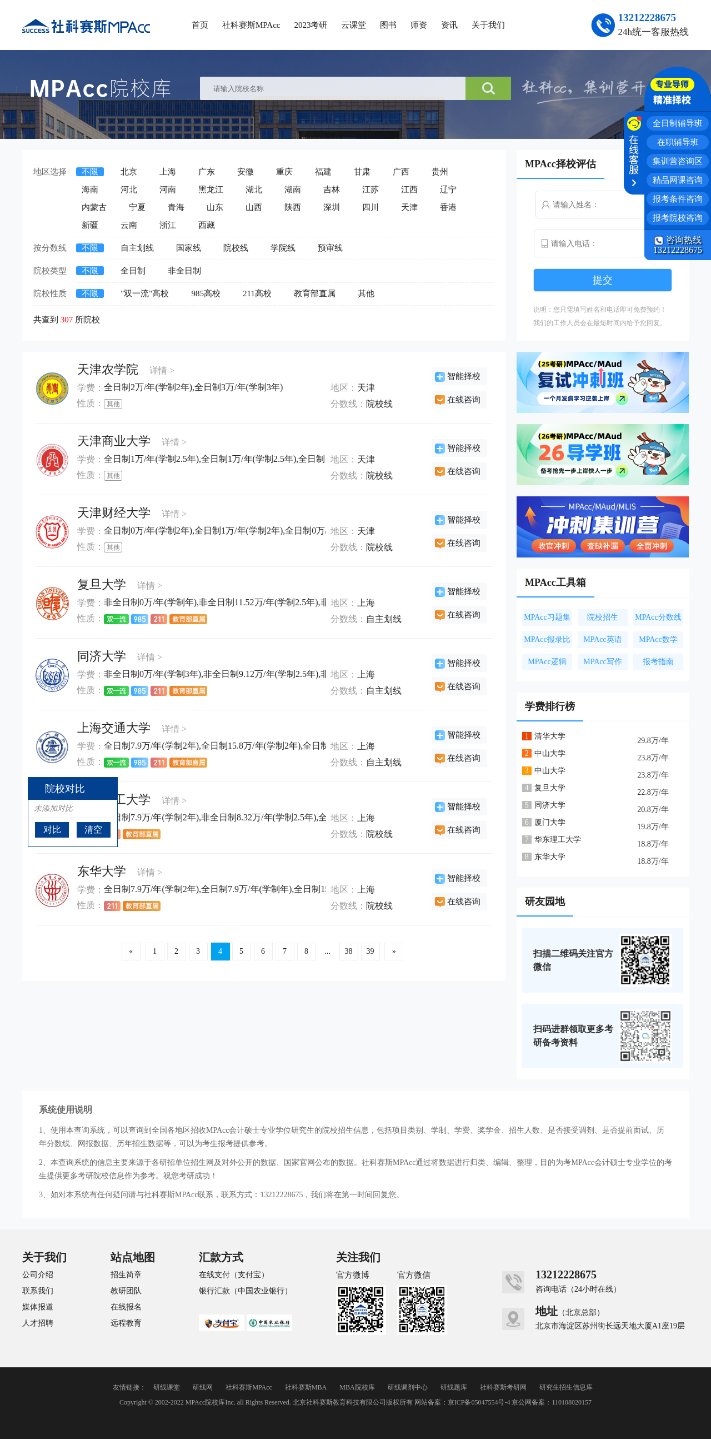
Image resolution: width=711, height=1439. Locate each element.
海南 (90, 189)
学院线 (283, 247)
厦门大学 (549, 822)
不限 (90, 171)
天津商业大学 (114, 441)
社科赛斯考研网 (503, 1387)
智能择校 (463, 376)
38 (349, 951)
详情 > (161, 370)
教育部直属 (315, 293)
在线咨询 (463, 399)
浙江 (167, 225)
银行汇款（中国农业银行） (245, 1291)
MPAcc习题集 (547, 617)
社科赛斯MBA (306, 1387)
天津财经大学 (114, 513)
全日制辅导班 (678, 123)
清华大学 (549, 736)
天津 (409, 207)
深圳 (331, 207)
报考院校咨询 (678, 217)
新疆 (90, 225)
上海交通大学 (114, 728)
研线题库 (453, 1387)
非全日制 (184, 270)
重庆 (284, 171)
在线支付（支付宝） (234, 1275)
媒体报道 (37, 1307)
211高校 (257, 293)
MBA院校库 (356, 1387)
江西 (409, 189)
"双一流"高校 (145, 293)
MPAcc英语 (602, 639)
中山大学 (549, 753)
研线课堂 (166, 1387)
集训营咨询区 (678, 161)
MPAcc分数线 (658, 617)
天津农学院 (107, 369)
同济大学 (101, 656)
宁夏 (137, 207)
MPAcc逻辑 (547, 662)
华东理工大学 (557, 839)
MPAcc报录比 (547, 639)
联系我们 (37, 1291)
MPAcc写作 (602, 662)
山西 (254, 207)
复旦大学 (101, 584)
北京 (129, 171)
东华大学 (101, 871)
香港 (448, 207)
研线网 (203, 1387)
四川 (370, 207)
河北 (129, 189)
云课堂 (353, 25)
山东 (215, 207)
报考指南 (658, 662)
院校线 (235, 247)
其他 (366, 293)
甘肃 (362, 171)
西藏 (206, 225)
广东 (206, 171)
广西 (401, 171)
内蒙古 (94, 207)
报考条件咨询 (678, 199)
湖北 (254, 189)
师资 (418, 25)
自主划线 (137, 247)
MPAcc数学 (658, 639)
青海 (176, 207)
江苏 (370, 189)
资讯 (449, 25)
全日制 (133, 270)
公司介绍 (37, 1275)
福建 (323, 171)
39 (370, 951)
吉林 (331, 189)
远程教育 (126, 1323)
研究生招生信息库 (566, 1387)
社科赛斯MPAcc (251, 25)
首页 (200, 25)
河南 (167, 189)
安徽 (245, 171)
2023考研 (310, 25)
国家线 (188, 247)
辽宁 (448, 189)
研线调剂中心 (408, 1387)
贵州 (440, 171)
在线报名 (126, 1307)
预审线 (330, 247)
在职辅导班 (678, 142)
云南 (129, 225)
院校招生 (602, 617)
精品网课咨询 (678, 180)
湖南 (292, 189)
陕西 (292, 207)
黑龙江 (210, 189)
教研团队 (126, 1291)
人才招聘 (37, 1323)
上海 (167, 171)
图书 (388, 25)
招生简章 (126, 1275)
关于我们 (488, 25)
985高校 (206, 293)
